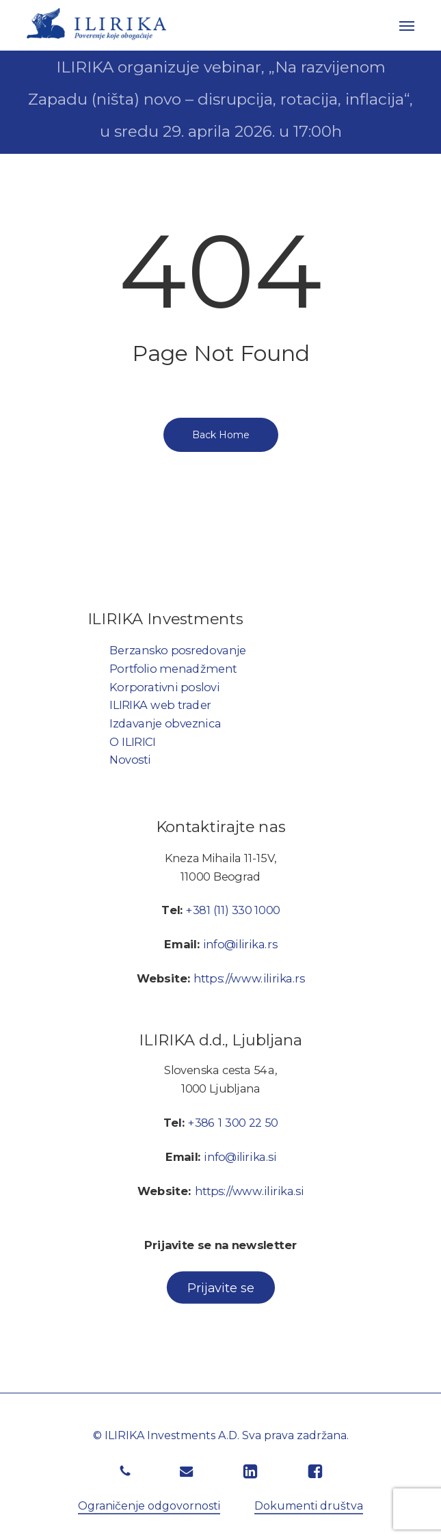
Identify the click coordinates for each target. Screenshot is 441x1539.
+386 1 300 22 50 (233, 1122)
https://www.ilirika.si (249, 1191)
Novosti (129, 760)
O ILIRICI (132, 742)
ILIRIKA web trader (160, 705)
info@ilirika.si (240, 1157)
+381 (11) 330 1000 (233, 911)
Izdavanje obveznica (165, 723)
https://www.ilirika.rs (249, 979)
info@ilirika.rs (240, 945)
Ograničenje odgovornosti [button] (149, 1505)
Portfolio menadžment (173, 668)
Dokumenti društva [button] (308, 1505)
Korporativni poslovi (164, 687)
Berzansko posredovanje (177, 651)
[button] (406, 25)
